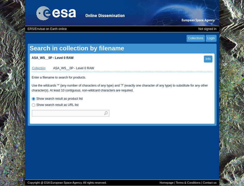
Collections (195, 38)
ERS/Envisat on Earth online (47, 29)
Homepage (167, 182)
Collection (39, 68)
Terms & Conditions (188, 182)
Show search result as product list (59, 98)
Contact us (210, 182)
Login (211, 38)
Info (208, 59)
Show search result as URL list (57, 105)
